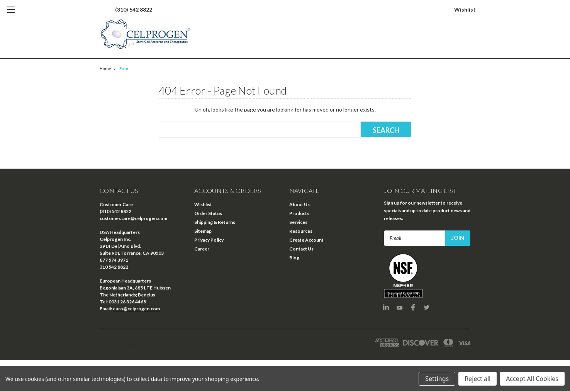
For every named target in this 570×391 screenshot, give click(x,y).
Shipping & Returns (214, 222)
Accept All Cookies (532, 378)
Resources (300, 231)
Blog (294, 258)
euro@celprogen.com (136, 308)
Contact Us (301, 249)
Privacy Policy (209, 240)
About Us (299, 204)
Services (298, 222)
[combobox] (260, 130)
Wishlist (465, 9)
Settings (437, 378)
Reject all (477, 378)
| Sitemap (147, 344)
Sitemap (203, 231)
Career (201, 249)
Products (299, 213)
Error (124, 68)
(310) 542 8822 (133, 9)
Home (105, 68)
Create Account (306, 240)
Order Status (208, 213)
